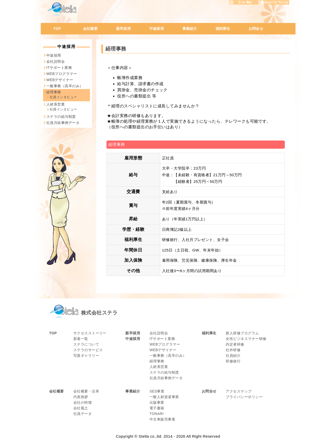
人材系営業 (55, 104)
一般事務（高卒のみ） (64, 86)
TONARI (157, 414)
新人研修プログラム (242, 333)
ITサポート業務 (59, 68)
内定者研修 (235, 344)
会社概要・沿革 (86, 391)
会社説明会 (55, 61)
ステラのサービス (88, 350)
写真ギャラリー (86, 355)
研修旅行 (233, 361)
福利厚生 (223, 29)
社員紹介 (233, 355)
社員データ (82, 414)
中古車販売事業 (162, 419)
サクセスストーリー (89, 333)
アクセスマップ (238, 391)
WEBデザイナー (59, 80)
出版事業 (157, 402)
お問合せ (256, 29)
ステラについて (86, 344)
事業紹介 (189, 29)
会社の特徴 (82, 402)
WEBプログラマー (61, 74)
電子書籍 (157, 408)
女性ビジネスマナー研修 (246, 339)
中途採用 (156, 29)
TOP (57, 29)
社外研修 (233, 350)
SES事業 (157, 391)
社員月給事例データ (62, 123)
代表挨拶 (80, 397)
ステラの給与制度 (61, 117)
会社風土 (80, 408)
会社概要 (90, 29)
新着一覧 (80, 339)
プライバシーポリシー (244, 397)
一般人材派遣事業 (164, 397)
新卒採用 (123, 29)
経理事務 (53, 92)
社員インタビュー (63, 97)
